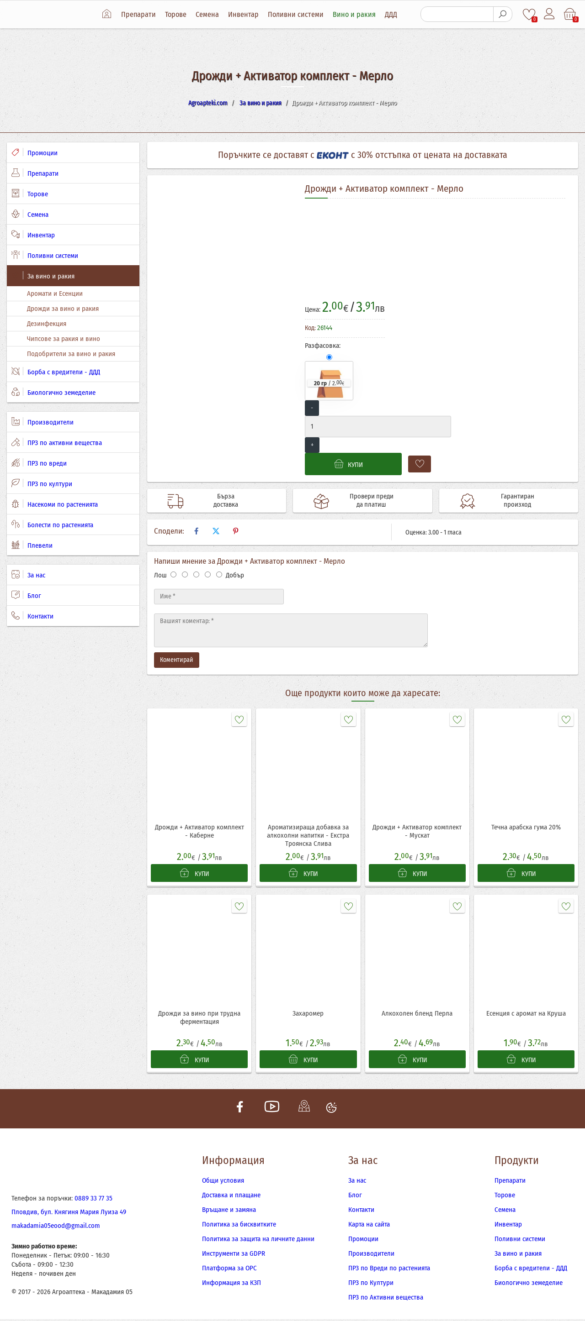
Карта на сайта (369, 1226)
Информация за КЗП (231, 1284)
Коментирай (176, 660)
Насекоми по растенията (54, 503)
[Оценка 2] (185, 574)
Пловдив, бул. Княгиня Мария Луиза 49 (68, 1214)
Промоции (34, 152)
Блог (26, 595)
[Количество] (378, 426)
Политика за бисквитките (239, 1226)
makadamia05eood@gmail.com (55, 1227)
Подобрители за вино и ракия (71, 354)
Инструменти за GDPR (233, 1255)
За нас (28, 574)
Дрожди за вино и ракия (63, 308)
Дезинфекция (46, 324)
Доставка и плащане (231, 1197)
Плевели (32, 545)
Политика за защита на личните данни (258, 1241)
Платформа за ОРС (229, 1270)
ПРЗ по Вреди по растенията (389, 1270)
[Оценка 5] (219, 574)
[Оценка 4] (208, 574)
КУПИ (195, 874)
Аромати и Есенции (55, 293)
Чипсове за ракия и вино (63, 339)
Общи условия (223, 1182)
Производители (42, 421)
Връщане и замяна (229, 1211)
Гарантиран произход (514, 501)
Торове (177, 14)
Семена (208, 14)
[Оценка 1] (173, 574)
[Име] (219, 596)
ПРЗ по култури (41, 483)
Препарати (139, 14)
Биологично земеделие (53, 392)
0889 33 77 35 (93, 1200)
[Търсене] (457, 14)
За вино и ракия (42, 275)
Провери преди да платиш (368, 501)
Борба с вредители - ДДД (55, 371)
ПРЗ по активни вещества (56, 442)
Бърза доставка (222, 501)
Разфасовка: (322, 345)
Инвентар (244, 14)
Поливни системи (297, 14)
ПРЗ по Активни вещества (385, 1299)
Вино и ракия (355, 14)
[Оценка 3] (196, 574)
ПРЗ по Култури (371, 1284)
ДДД (392, 14)
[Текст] (291, 630)
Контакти (32, 615)
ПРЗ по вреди (39, 462)
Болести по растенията (52, 524)
